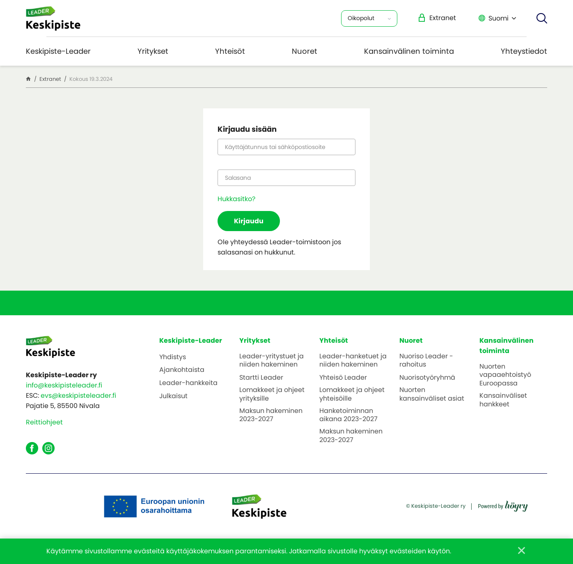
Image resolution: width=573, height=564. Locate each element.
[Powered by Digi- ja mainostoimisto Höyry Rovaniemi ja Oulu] (503, 503)
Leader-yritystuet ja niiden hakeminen (271, 360)
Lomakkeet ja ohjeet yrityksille (272, 394)
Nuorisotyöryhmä (427, 378)
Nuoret (304, 51)
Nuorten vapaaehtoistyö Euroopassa (505, 375)
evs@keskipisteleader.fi (78, 395)
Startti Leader (261, 378)
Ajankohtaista (181, 370)
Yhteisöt (230, 51)
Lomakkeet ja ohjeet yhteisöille (352, 394)
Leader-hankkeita (188, 383)
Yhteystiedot (524, 51)
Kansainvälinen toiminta (409, 51)
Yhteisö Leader (343, 378)
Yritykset (153, 51)
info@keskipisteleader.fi (64, 385)
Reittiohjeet (44, 422)
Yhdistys (172, 357)
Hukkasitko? (236, 199)
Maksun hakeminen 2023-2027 (271, 415)
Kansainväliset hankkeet (503, 400)
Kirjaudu (249, 221)
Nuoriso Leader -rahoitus (426, 360)
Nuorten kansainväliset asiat (431, 394)
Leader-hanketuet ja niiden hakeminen (353, 360)
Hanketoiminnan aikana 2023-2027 (348, 415)
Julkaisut (173, 396)
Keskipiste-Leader (58, 51)
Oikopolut (361, 18)
